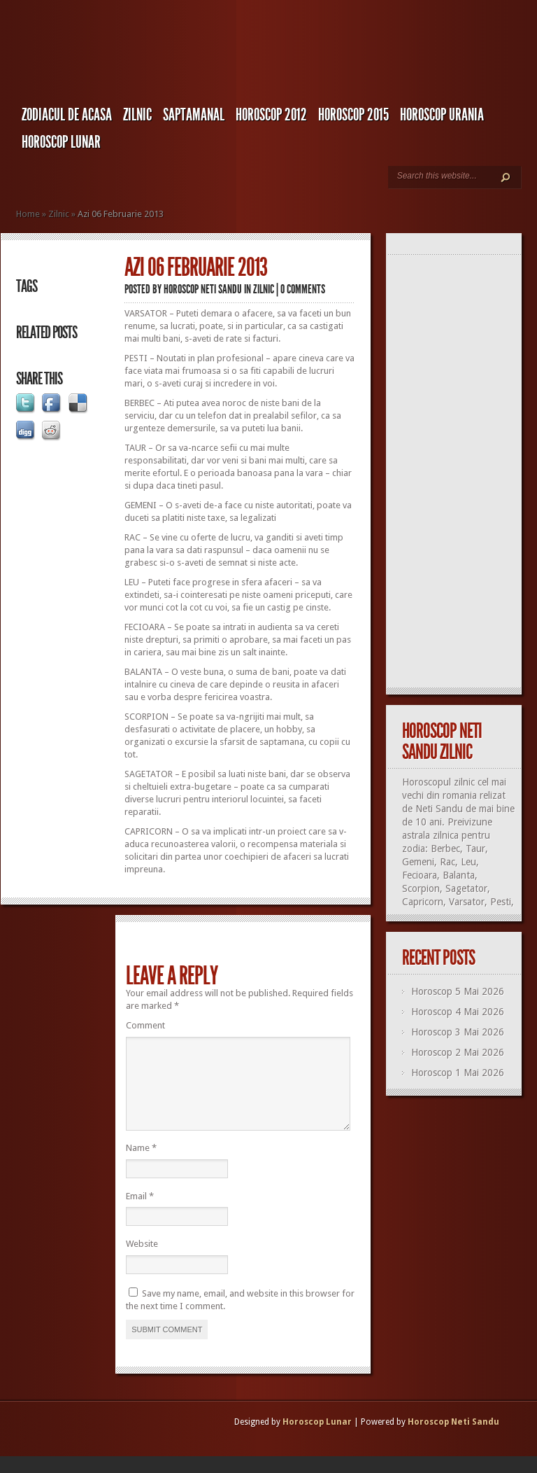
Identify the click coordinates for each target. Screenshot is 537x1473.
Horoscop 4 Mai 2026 (457, 1011)
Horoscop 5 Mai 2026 (457, 991)
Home (28, 214)
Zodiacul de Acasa (67, 115)
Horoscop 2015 (353, 115)
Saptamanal (193, 115)
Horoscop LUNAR (61, 142)
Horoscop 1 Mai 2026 (457, 1072)
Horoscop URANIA (442, 115)
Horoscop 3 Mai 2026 (457, 1032)
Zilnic (137, 115)
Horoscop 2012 (271, 115)
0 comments (302, 289)
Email (140, 1213)
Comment (145, 1025)
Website (142, 1260)
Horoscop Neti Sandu (203, 289)
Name (141, 1164)
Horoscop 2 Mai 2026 (457, 1052)
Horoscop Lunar (317, 1439)
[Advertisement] (459, 472)
